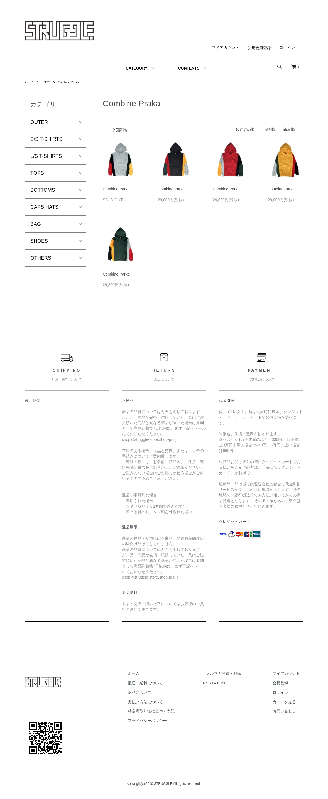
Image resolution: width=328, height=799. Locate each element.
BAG (35, 224)
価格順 (269, 129)
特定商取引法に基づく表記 (167, 711)
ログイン (287, 47)
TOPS (47, 82)
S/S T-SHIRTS (46, 139)
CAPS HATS (44, 207)
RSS (220, 683)
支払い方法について (161, 702)
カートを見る (287, 702)
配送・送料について (161, 683)
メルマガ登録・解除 (233, 673)
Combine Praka (71, 82)
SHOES (39, 241)
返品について (155, 692)
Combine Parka (116, 189)
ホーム (30, 82)
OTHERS (40, 258)
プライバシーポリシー (163, 720)
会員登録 (284, 683)
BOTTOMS (42, 190)
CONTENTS (188, 68)
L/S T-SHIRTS (46, 156)
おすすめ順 (245, 129)
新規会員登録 (259, 47)
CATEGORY (137, 68)
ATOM (232, 683)
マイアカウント (225, 47)
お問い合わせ (287, 711)
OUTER (39, 122)
